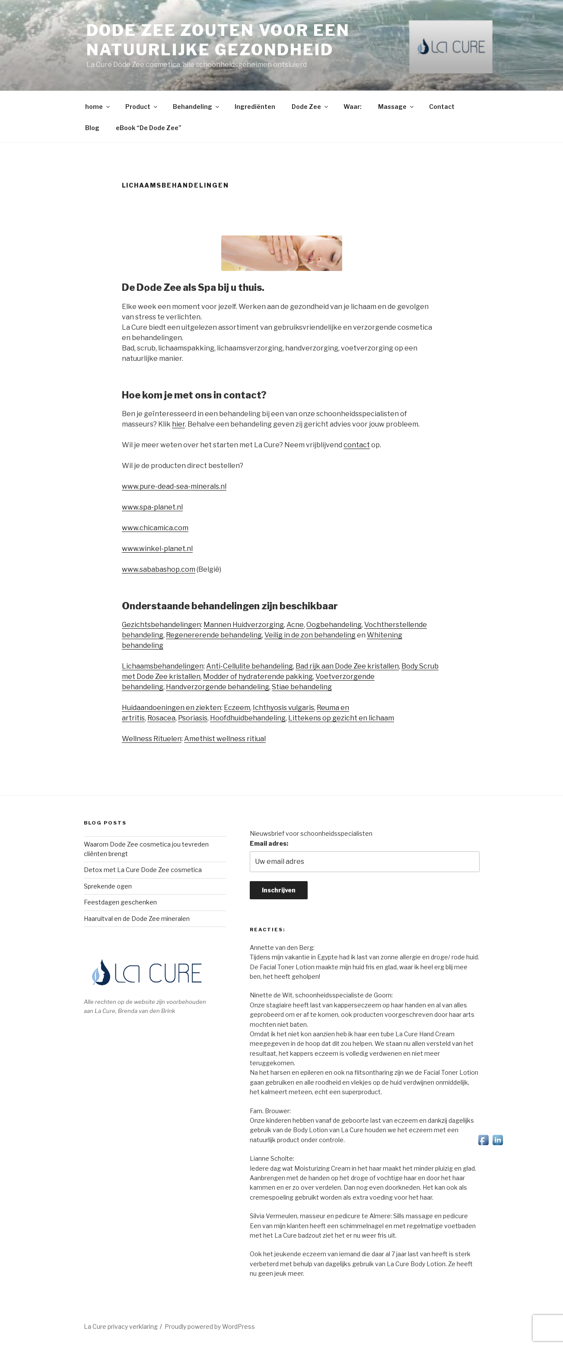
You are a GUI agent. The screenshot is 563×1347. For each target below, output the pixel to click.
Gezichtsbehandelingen (161, 625)
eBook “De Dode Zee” (148, 127)
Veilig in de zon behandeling (310, 635)
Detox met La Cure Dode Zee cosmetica (143, 869)
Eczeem (237, 708)
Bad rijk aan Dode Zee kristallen (347, 666)
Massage (396, 106)
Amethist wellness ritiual (225, 739)
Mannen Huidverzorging (244, 625)
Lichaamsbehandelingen (163, 666)
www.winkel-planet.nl (157, 549)
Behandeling (196, 106)
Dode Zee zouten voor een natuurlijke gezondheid (218, 40)
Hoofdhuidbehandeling (248, 718)
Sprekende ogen (108, 886)
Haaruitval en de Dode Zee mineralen (137, 918)
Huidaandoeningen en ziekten (171, 708)
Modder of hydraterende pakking (258, 676)
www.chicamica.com (155, 528)
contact (357, 445)
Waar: (353, 106)
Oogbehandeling (334, 625)
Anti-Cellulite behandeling (249, 666)
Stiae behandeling (302, 687)
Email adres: (269, 843)
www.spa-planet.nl (152, 507)
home (98, 106)
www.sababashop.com (158, 569)
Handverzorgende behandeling (217, 687)
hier (178, 424)
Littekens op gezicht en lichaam (341, 718)
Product (142, 106)
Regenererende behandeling (214, 635)
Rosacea (161, 718)
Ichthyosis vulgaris (283, 708)
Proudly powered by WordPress (210, 1326)
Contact (442, 106)
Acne (295, 625)
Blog (92, 127)
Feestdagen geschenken (120, 902)
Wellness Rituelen (151, 739)
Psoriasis (192, 718)
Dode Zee (310, 106)
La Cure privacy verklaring (121, 1326)
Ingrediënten (255, 106)
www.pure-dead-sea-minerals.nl (174, 486)
